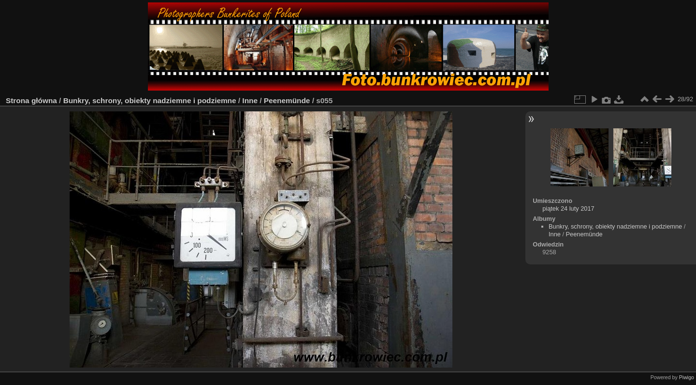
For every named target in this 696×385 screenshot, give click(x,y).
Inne (250, 100)
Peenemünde (288, 100)
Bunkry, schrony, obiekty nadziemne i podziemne (149, 100)
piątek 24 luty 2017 (568, 208)
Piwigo (686, 377)
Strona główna (31, 100)
